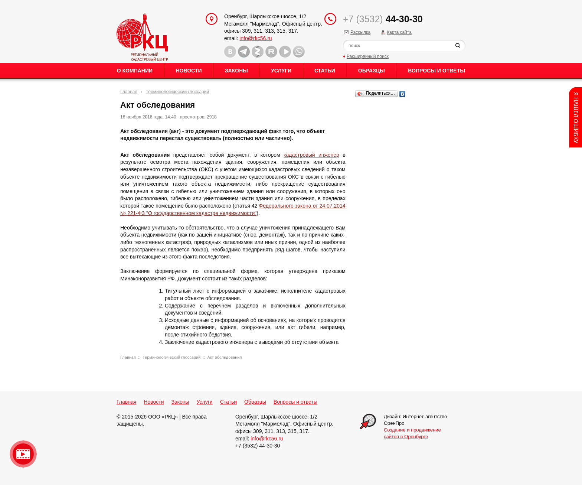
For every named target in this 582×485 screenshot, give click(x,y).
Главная (128, 91)
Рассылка (360, 32)
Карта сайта (399, 32)
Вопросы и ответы (436, 71)
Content (575, 117)
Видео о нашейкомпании (23, 454)
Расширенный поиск (368, 56)
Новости (189, 71)
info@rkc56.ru (255, 38)
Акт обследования (224, 357)
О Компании (135, 71)
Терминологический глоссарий (177, 91)
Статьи (324, 71)
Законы (236, 71)
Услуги (281, 71)
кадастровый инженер (311, 155)
